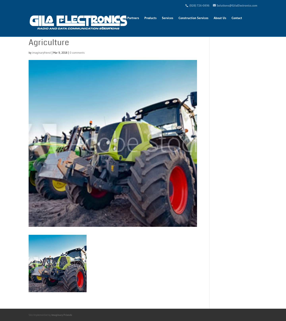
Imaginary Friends (61, 314)
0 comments (77, 52)
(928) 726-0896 (199, 5)
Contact (237, 18)
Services (167, 18)
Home (106, 18)
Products (150, 18)
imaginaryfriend (41, 52)
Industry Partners (127, 18)
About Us (220, 18)
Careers (107, 28)
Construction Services (193, 18)
